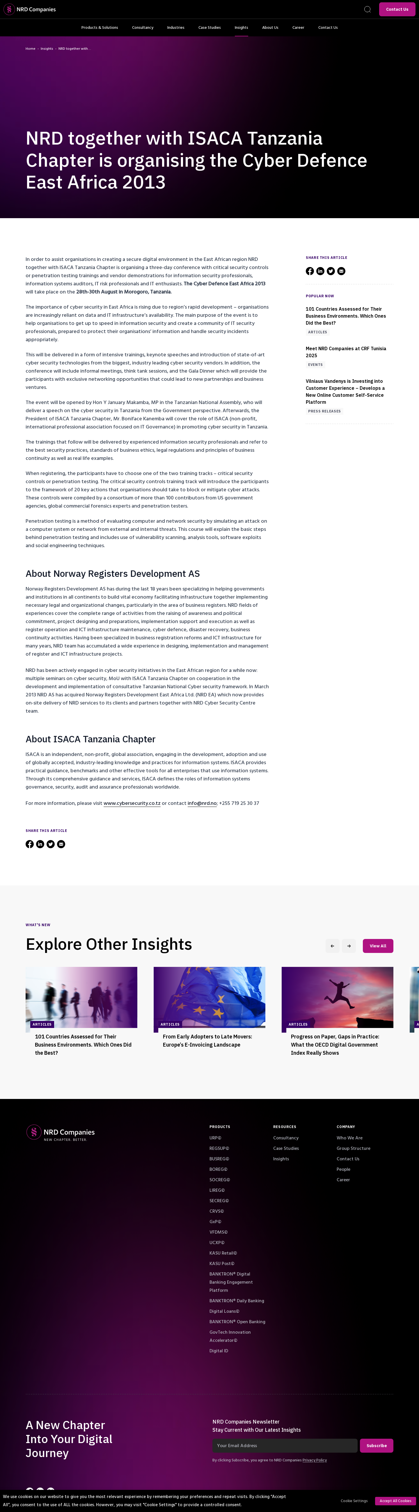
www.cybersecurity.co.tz (132, 803)
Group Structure (353, 1148)
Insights (241, 30)
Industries (175, 30)
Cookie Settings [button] (354, 1501)
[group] (81, 1014)
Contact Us (397, 9)
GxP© (215, 1222)
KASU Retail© (223, 1253)
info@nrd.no (202, 803)
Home (30, 49)
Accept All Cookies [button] (395, 1501)
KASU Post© (222, 1263)
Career (298, 30)
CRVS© (217, 1211)
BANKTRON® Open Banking (237, 1322)
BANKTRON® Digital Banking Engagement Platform (231, 1282)
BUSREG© (219, 1159)
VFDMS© (219, 1232)
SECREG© (219, 1201)
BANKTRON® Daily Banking (237, 1301)
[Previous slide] (333, 946)
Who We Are (350, 1138)
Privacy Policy (315, 1460)
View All (378, 946)
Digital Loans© (224, 1311)
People (343, 1169)
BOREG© (219, 1169)
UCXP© (217, 1242)
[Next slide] (349, 946)
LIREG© (217, 1190)
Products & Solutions (99, 30)
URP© (215, 1138)
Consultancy (142, 30)
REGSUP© (219, 1148)
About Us (270, 30)
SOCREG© (220, 1180)
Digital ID (219, 1351)
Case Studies (209, 30)
